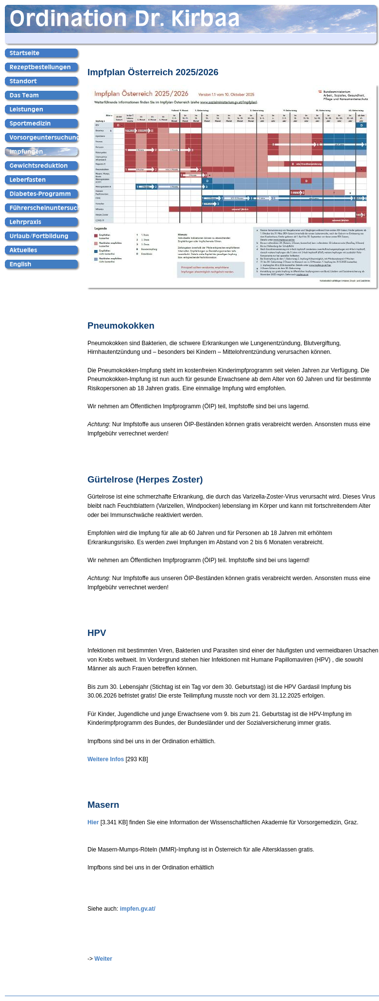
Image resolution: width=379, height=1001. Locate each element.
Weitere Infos (105, 759)
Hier (93, 822)
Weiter (103, 958)
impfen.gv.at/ (137, 908)
